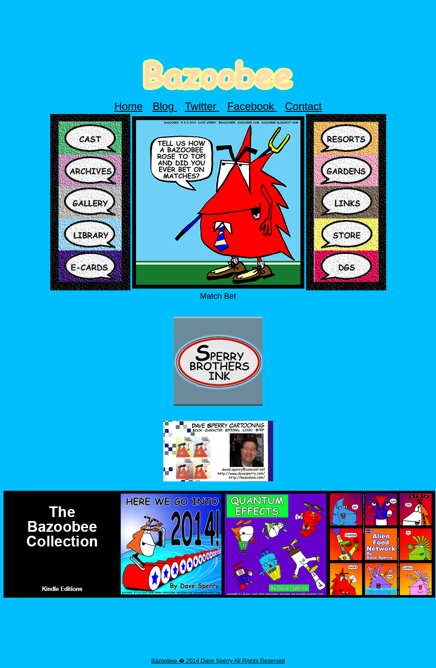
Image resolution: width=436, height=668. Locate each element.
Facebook (252, 106)
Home (128, 106)
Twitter (202, 106)
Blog (165, 106)
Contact (303, 106)
